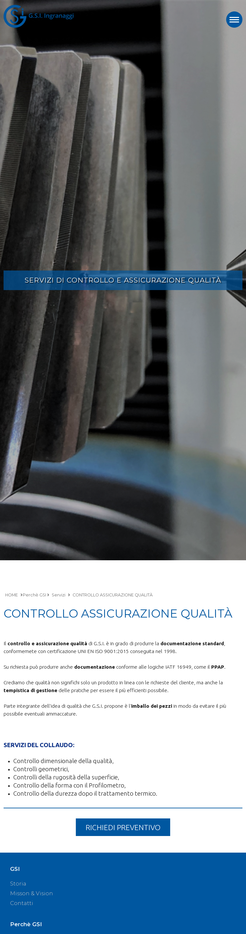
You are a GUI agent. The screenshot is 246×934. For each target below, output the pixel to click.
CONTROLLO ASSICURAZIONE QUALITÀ (113, 594)
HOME (11, 594)
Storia (18, 883)
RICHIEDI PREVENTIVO (123, 827)
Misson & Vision (31, 893)
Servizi (58, 594)
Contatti (21, 903)
